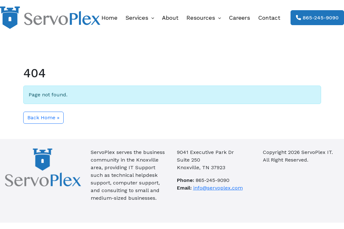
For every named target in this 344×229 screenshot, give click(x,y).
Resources (203, 17)
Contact (269, 17)
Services (139, 17)
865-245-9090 (317, 18)
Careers (239, 17)
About (170, 17)
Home (109, 17)
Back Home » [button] (43, 117)
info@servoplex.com (218, 188)
